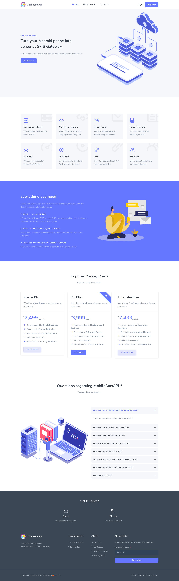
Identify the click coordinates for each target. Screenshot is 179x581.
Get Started (32, 349)
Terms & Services (100, 551)
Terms (142, 575)
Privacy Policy (98, 555)
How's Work (89, 4)
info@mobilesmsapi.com (65, 520)
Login (140, 4)
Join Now (28, 60)
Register (151, 4)
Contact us (97, 547)
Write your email (123, 547)
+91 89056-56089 (113, 520)
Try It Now (78, 352)
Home (75, 4)
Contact (104, 4)
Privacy (135, 575)
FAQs (148, 575)
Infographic (74, 547)
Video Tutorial (75, 542)
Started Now (127, 352)
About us (96, 542)
